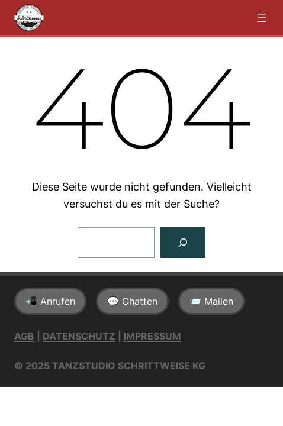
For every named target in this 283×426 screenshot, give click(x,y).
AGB (24, 336)
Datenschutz (79, 336)
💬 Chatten (132, 301)
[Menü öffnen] (262, 18)
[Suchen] (182, 242)
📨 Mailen (211, 301)
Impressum (152, 336)
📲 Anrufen (50, 301)
